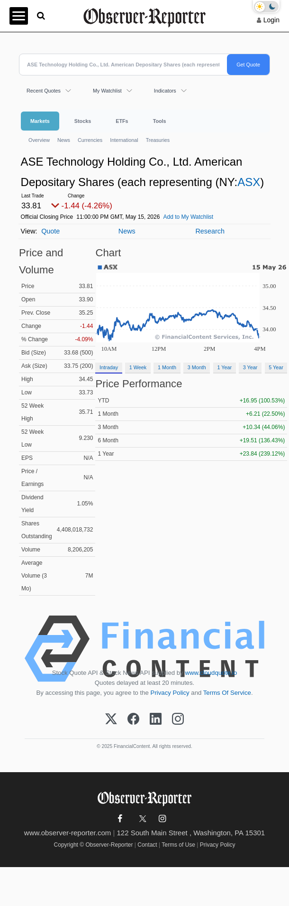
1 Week (137, 367)
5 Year (276, 367)
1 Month (167, 367)
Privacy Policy (170, 692)
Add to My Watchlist (188, 217)
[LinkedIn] (155, 719)
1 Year (224, 367)
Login (271, 20)
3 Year (250, 367)
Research (210, 231)
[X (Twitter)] (111, 719)
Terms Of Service (227, 692)
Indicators (165, 90)
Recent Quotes (44, 90)
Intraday (108, 367)
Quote (50, 231)
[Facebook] (133, 719)
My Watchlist (107, 90)
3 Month (197, 367)
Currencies (90, 140)
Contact (147, 844)
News (63, 140)
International (124, 140)
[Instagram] (178, 719)
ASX (248, 182)
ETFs (122, 121)
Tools (159, 121)
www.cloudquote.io (211, 672)
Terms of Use (178, 844)
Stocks (82, 121)
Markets (40, 121)
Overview (39, 140)
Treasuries (158, 140)
